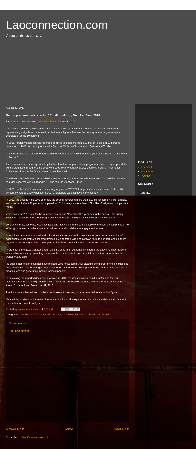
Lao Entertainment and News (79, 314)
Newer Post (15, 429)
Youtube (146, 175)
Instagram (147, 171)
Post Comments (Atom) (35, 437)
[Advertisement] (98, 73)
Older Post (121, 429)
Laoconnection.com (57, 24)
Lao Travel (103, 314)
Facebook (146, 167)
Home (68, 429)
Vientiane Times (47, 121)
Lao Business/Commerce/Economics (40, 314)
